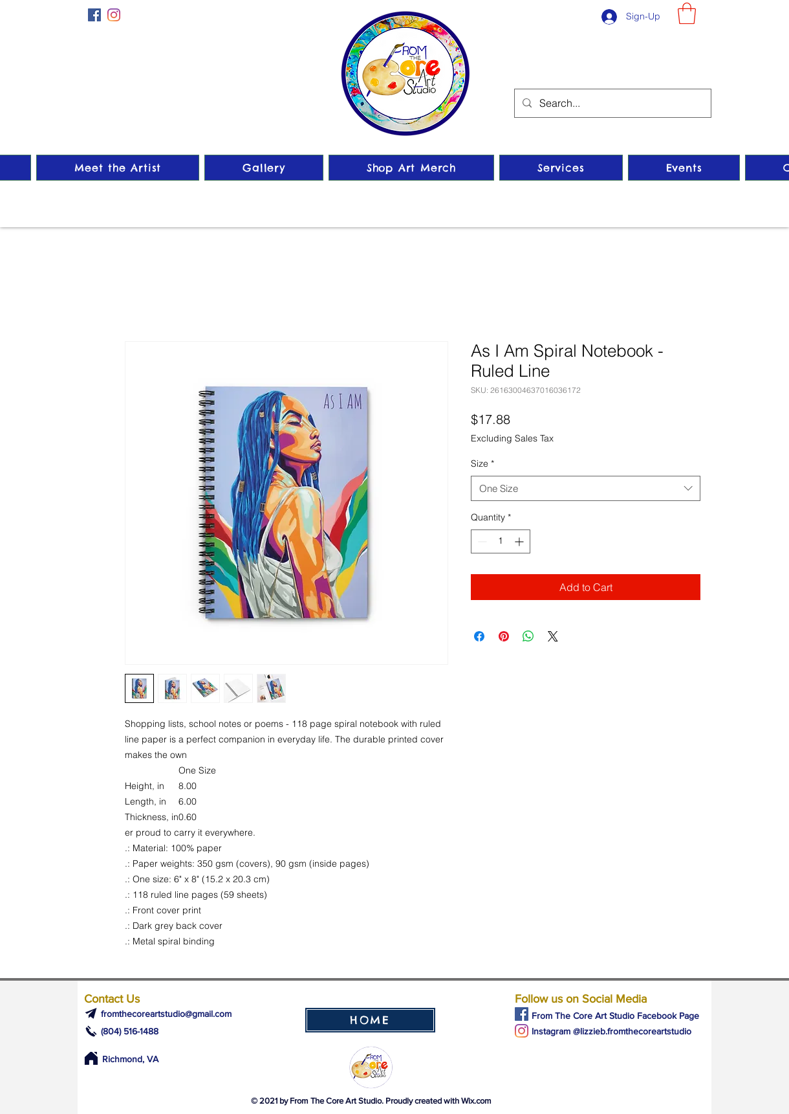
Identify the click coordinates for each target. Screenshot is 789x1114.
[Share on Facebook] (479, 636)
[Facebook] (94, 14)
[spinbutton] (500, 541)
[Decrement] (481, 541)
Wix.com (476, 1101)
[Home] (91, 1058)
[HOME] (370, 1020)
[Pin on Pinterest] (504, 636)
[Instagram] (113, 14)
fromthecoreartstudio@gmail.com (166, 1013)
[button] (687, 13)
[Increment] (520, 541)
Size (482, 463)
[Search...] (611, 103)
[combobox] (585, 488)
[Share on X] (553, 636)
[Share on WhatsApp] (528, 636)
